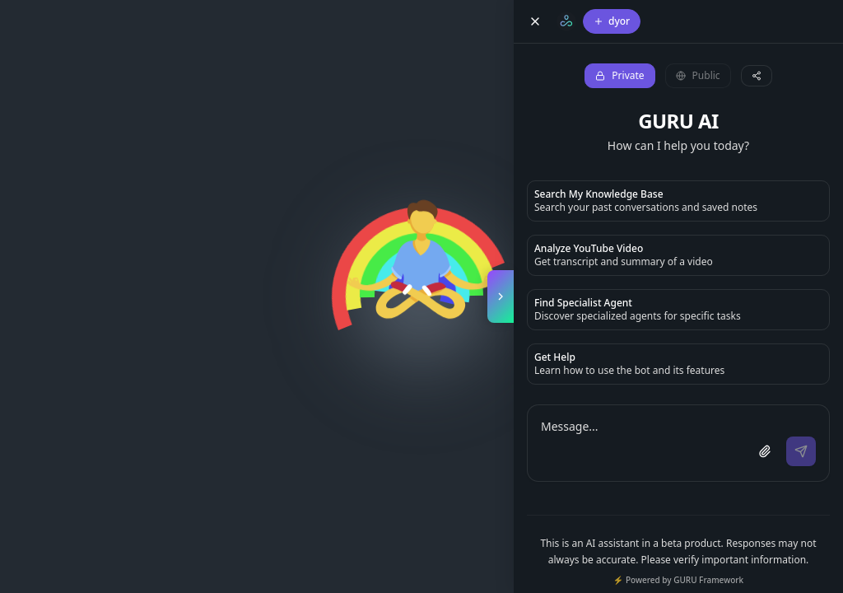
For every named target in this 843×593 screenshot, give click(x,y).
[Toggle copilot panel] (500, 296)
